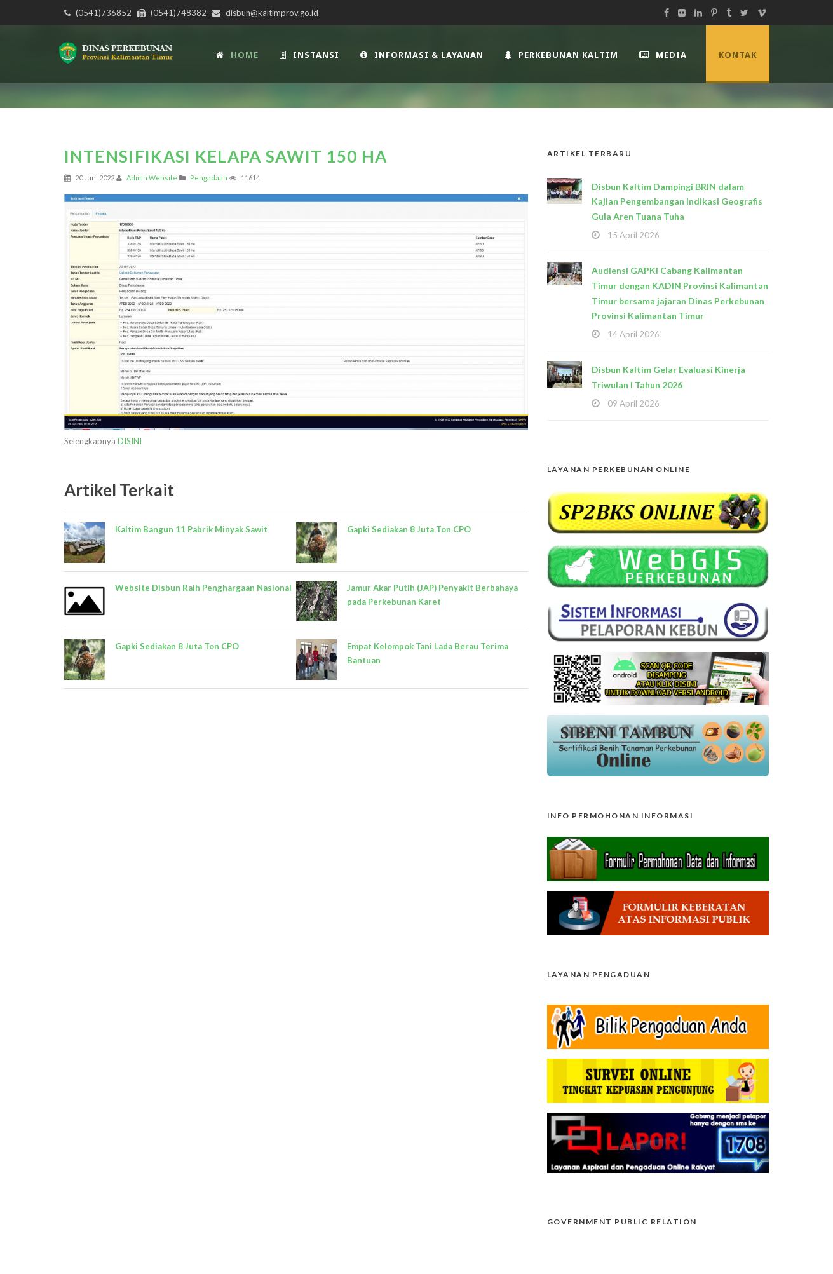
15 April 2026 (633, 235)
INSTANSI (309, 54)
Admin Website (151, 177)
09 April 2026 (633, 403)
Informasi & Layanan (422, 54)
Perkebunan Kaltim (561, 54)
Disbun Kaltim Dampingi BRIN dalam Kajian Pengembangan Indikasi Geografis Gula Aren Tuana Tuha (677, 201)
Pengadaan (208, 177)
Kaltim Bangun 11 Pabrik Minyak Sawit (191, 529)
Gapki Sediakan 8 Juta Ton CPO (177, 646)
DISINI (130, 441)
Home (237, 54)
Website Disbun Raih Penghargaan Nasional (203, 588)
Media (663, 54)
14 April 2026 (633, 334)
